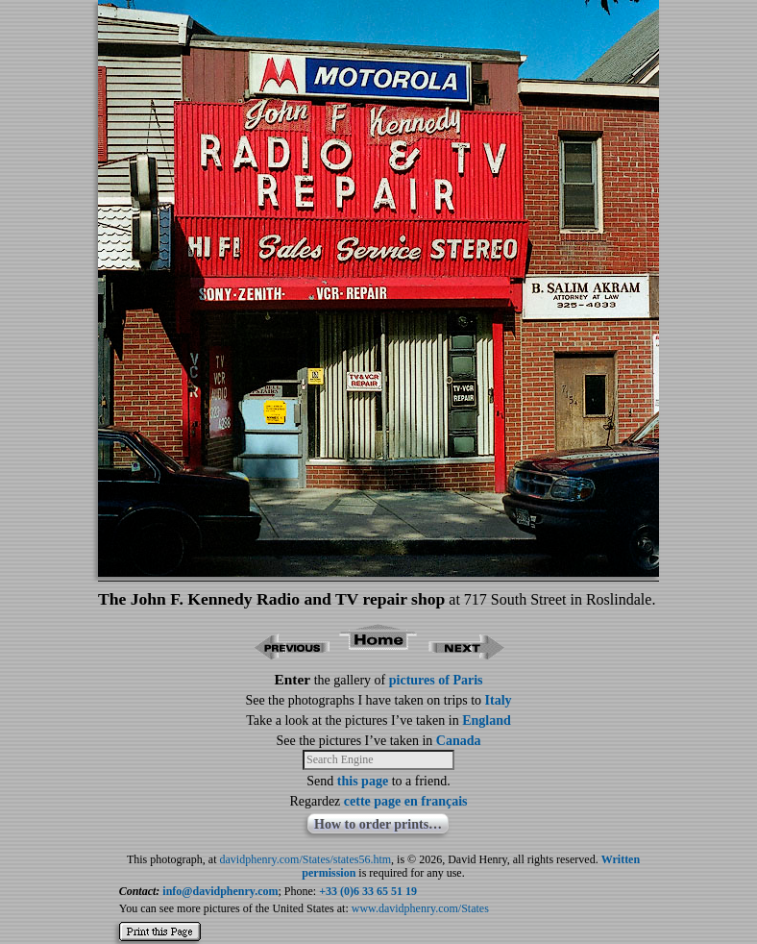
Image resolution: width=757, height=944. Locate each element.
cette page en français (406, 801)
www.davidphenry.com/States (420, 908)
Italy (498, 700)
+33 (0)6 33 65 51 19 (368, 891)
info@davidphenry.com (220, 891)
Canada (458, 740)
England (486, 720)
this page (362, 781)
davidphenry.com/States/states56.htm (306, 859)
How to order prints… (378, 824)
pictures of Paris (436, 680)
